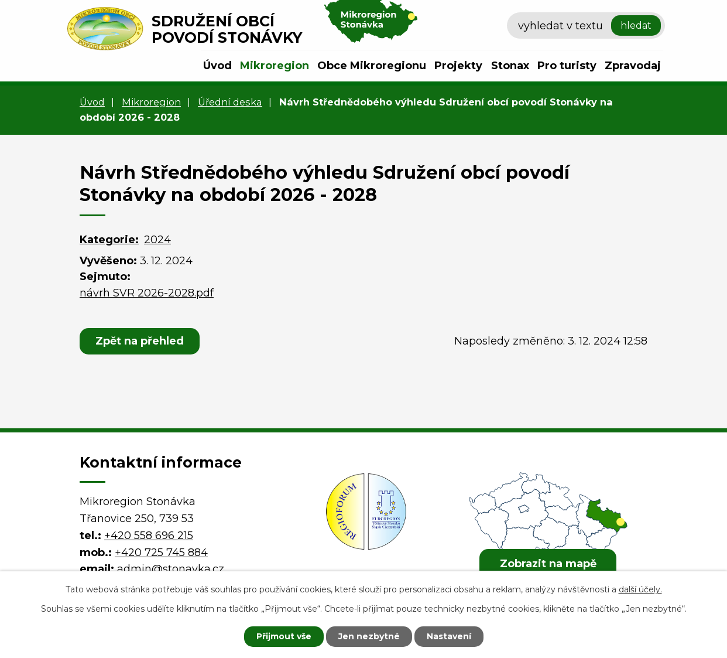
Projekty (458, 65)
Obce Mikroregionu (371, 65)
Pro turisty (566, 65)
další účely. (640, 589)
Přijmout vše (283, 636)
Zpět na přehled (139, 341)
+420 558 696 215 (148, 535)
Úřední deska (230, 102)
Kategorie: (109, 239)
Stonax (510, 65)
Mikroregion (274, 65)
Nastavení (449, 636)
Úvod (217, 65)
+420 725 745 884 (161, 552)
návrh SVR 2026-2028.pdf (147, 293)
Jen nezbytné (369, 636)
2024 (157, 239)
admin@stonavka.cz (170, 568)
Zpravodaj (633, 65)
